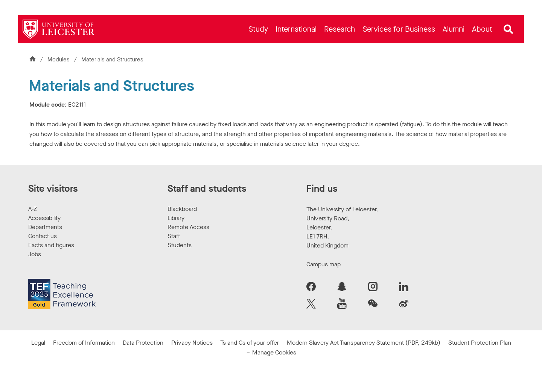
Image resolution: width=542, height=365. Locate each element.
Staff (173, 236)
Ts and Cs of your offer (249, 343)
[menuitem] (258, 29)
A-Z (32, 209)
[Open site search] (508, 29)
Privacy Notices (192, 343)
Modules (59, 59)
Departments (45, 227)
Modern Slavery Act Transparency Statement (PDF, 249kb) (363, 343)
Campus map (323, 264)
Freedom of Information (84, 343)
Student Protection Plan (479, 343)
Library (175, 218)
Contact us (42, 236)
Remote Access (188, 227)
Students (179, 245)
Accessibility (44, 218)
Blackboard (182, 209)
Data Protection (143, 343)
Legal (38, 343)
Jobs (34, 254)
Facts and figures (51, 245)
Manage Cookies (274, 352)
